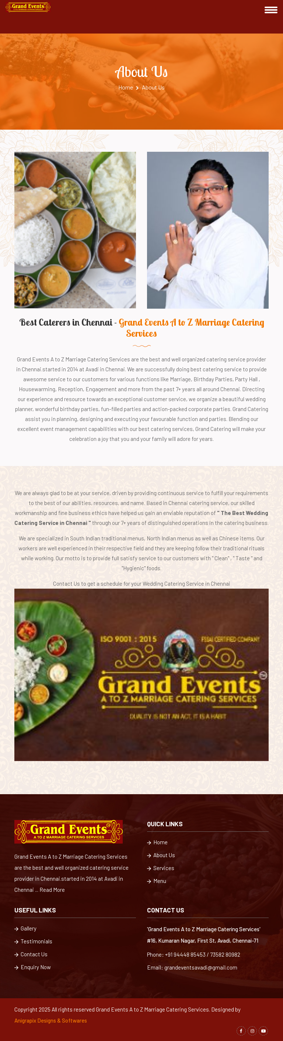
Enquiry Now (32, 967)
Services (160, 868)
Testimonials (33, 942)
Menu (156, 881)
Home (128, 87)
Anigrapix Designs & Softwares (50, 1020)
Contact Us (31, 954)
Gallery (25, 929)
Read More (52, 889)
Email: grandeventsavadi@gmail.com (192, 967)
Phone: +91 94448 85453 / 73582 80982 (193, 954)
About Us (161, 855)
